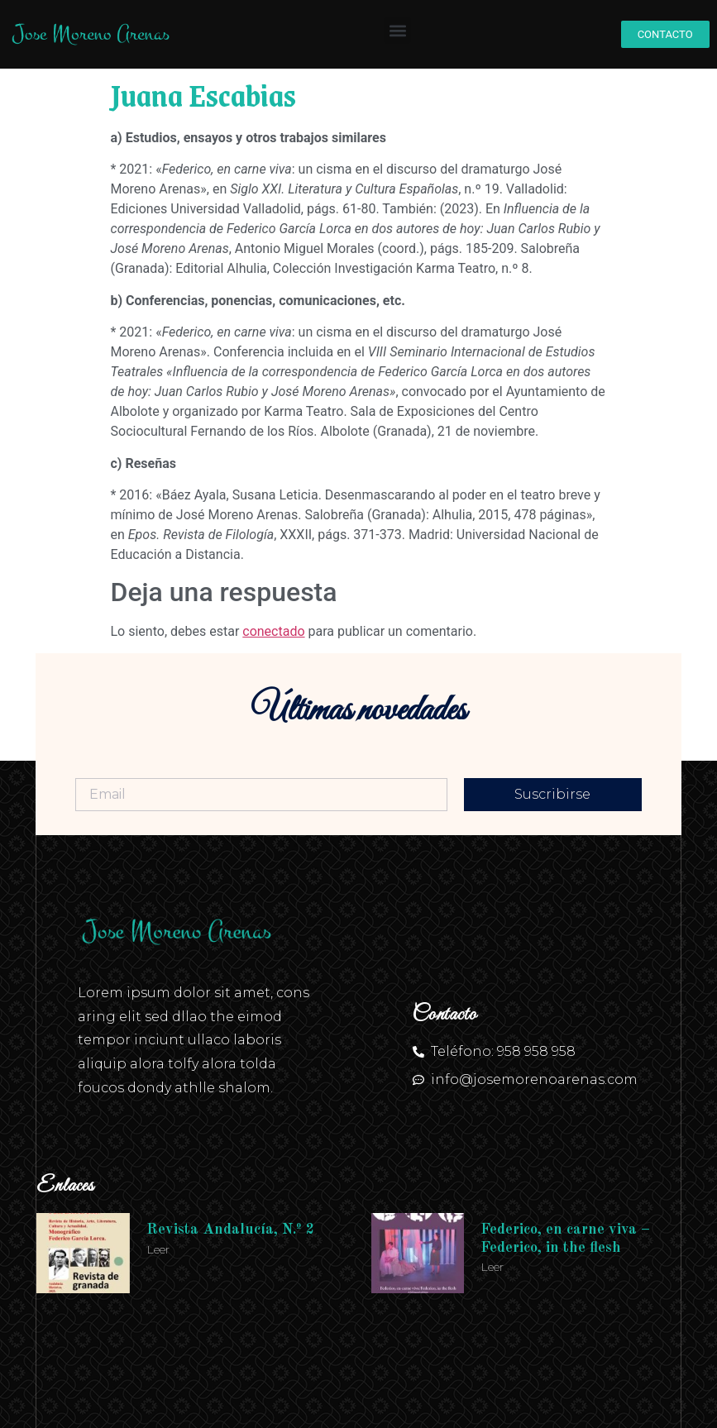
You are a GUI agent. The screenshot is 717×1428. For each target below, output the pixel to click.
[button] (397, 30)
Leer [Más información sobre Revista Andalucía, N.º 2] (158, 1249)
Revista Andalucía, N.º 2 (230, 1229)
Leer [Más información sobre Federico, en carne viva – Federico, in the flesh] (492, 1266)
